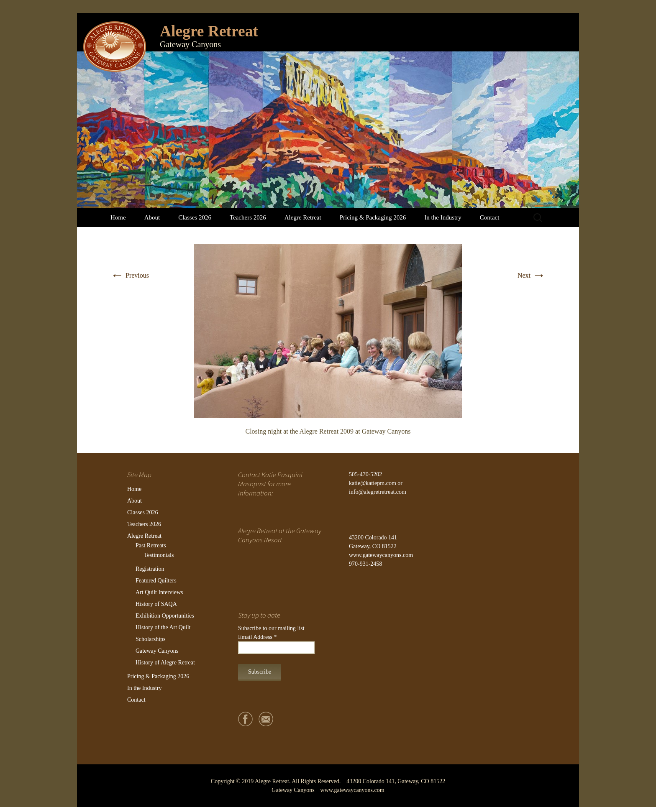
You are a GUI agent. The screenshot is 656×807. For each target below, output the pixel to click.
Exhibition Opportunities (165, 616)
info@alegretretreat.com (377, 492)
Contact (490, 217)
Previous (129, 275)
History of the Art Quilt (163, 627)
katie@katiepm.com (372, 483)
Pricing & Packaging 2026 (373, 217)
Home (118, 217)
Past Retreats (151, 545)
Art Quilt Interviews (159, 592)
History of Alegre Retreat (165, 662)
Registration (150, 569)
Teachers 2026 (248, 217)
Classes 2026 (194, 217)
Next (532, 275)
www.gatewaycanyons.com (381, 555)
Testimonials (159, 555)
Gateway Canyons (157, 651)
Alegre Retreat (302, 217)
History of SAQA (156, 604)
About (152, 217)
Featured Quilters (156, 580)
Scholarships (151, 639)
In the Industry (442, 217)
